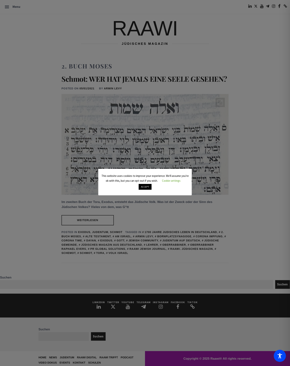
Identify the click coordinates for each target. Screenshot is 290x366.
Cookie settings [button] (171, 180)
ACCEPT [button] (145, 186)
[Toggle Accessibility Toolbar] (279, 355)
